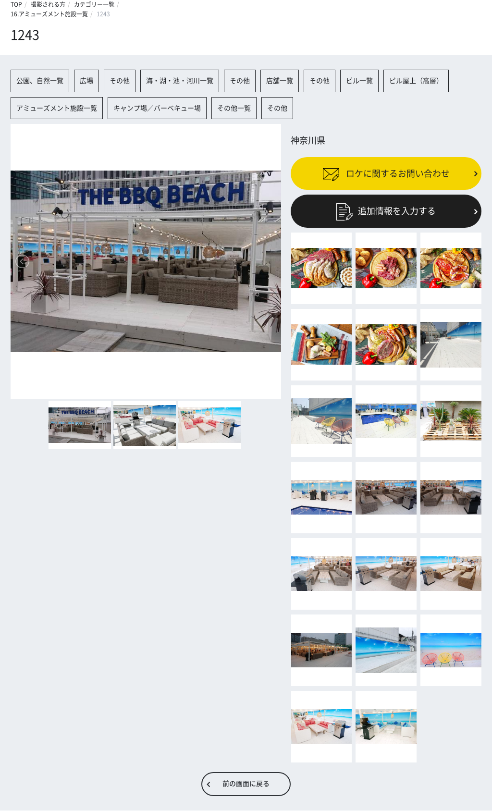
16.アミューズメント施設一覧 (49, 14)
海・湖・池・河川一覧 (179, 80)
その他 (120, 80)
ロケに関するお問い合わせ (386, 173)
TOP (16, 4)
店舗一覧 (279, 80)
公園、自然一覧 (39, 80)
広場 (86, 80)
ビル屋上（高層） (416, 80)
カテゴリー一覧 (94, 4)
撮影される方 (48, 4)
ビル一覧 (359, 80)
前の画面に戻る (246, 784)
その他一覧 (234, 108)
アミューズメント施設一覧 (56, 108)
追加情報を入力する (386, 211)
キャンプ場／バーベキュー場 (157, 108)
